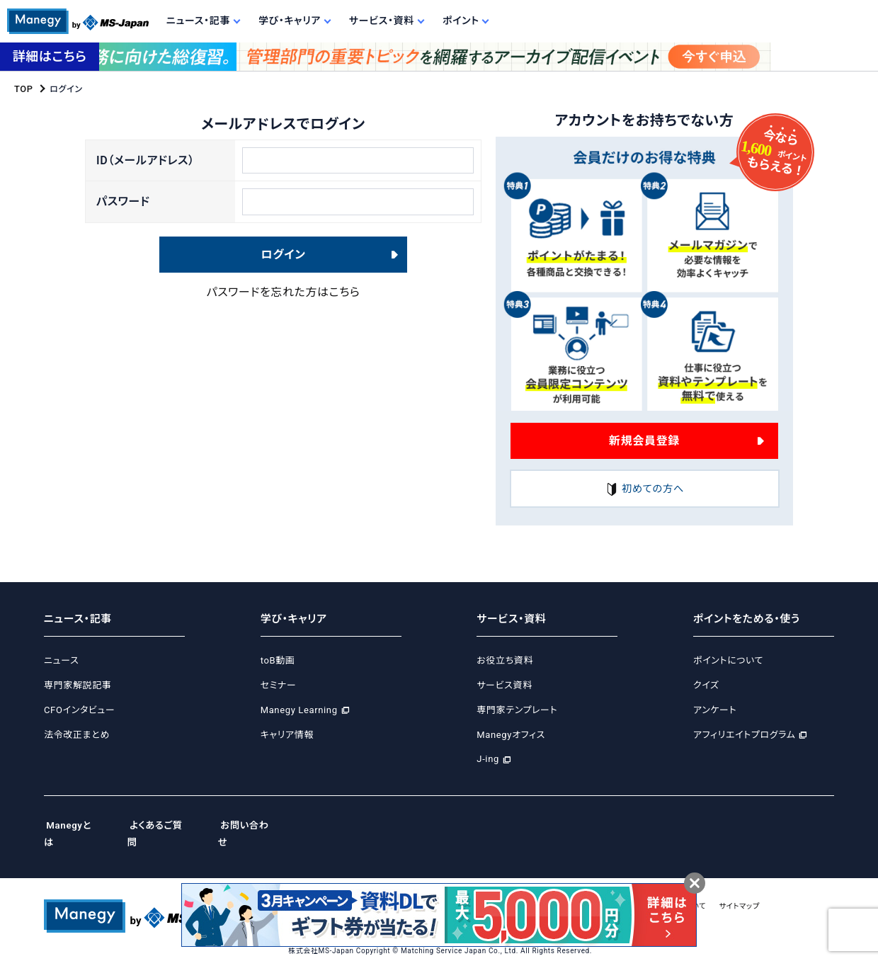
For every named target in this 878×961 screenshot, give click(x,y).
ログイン (283, 265)
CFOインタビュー (79, 710)
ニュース (61, 661)
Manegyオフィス (511, 734)
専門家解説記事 (77, 685)
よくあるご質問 (169, 825)
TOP (23, 88)
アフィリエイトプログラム (744, 734)
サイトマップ (795, 889)
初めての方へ (644, 489)
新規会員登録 (644, 439)
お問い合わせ (264, 825)
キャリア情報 (287, 734)
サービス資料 (504, 685)
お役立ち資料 (505, 661)
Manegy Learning (299, 710)
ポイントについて (728, 661)
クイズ (706, 685)
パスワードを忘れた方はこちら (283, 302)
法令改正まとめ (77, 734)
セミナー (279, 685)
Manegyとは (75, 825)
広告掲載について (725, 889)
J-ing (488, 759)
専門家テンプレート (517, 710)
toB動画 (278, 661)
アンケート (714, 710)
